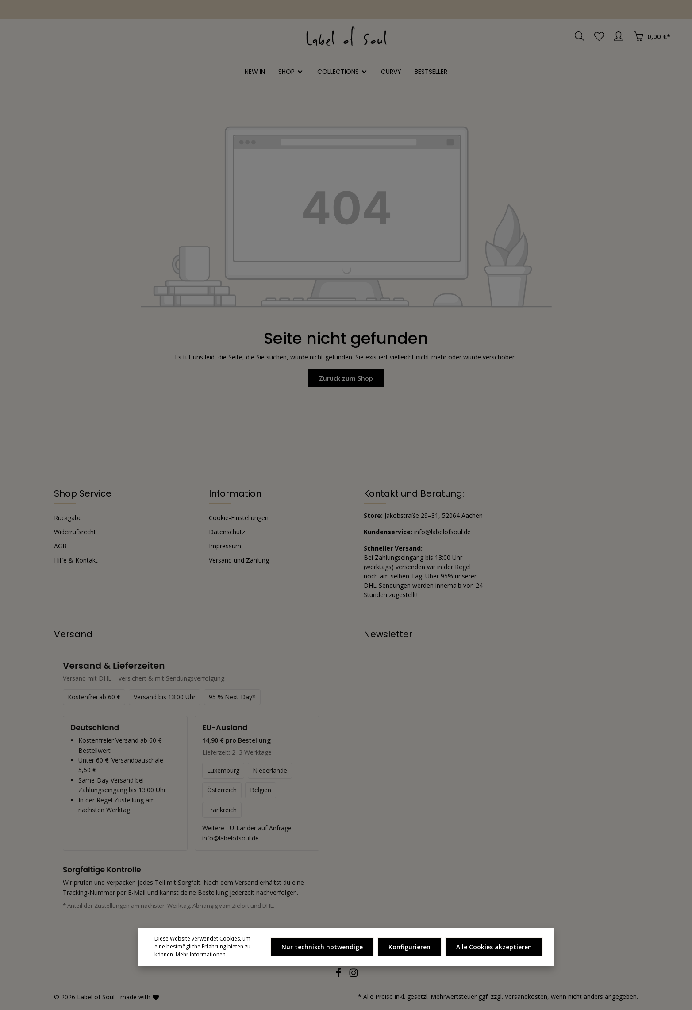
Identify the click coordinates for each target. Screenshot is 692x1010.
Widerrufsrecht (75, 532)
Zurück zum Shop (346, 378)
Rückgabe (68, 517)
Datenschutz (227, 532)
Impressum (225, 546)
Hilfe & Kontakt (76, 560)
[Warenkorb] (651, 36)
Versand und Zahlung (239, 560)
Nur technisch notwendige (322, 947)
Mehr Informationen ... (203, 954)
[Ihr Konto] (618, 36)
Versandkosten (526, 996)
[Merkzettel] (599, 36)
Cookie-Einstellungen (239, 517)
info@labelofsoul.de (442, 532)
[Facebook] (339, 975)
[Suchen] (579, 36)
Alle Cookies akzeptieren (494, 947)
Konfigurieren (409, 947)
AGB (60, 546)
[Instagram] (353, 975)
